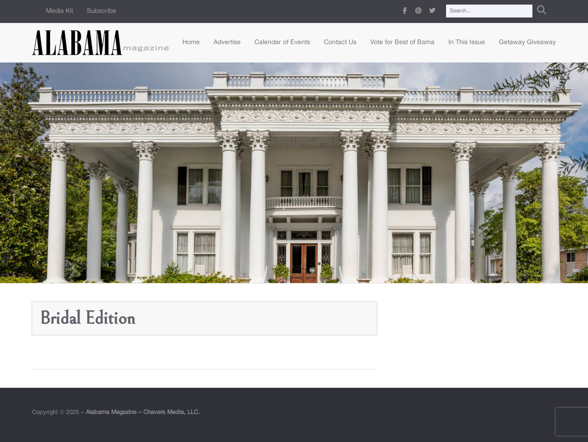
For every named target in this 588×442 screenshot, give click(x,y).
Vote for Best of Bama (402, 42)
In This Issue (466, 42)
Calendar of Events (282, 42)
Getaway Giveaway (527, 42)
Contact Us (340, 42)
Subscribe (101, 11)
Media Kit (59, 11)
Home (191, 42)
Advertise (227, 42)
